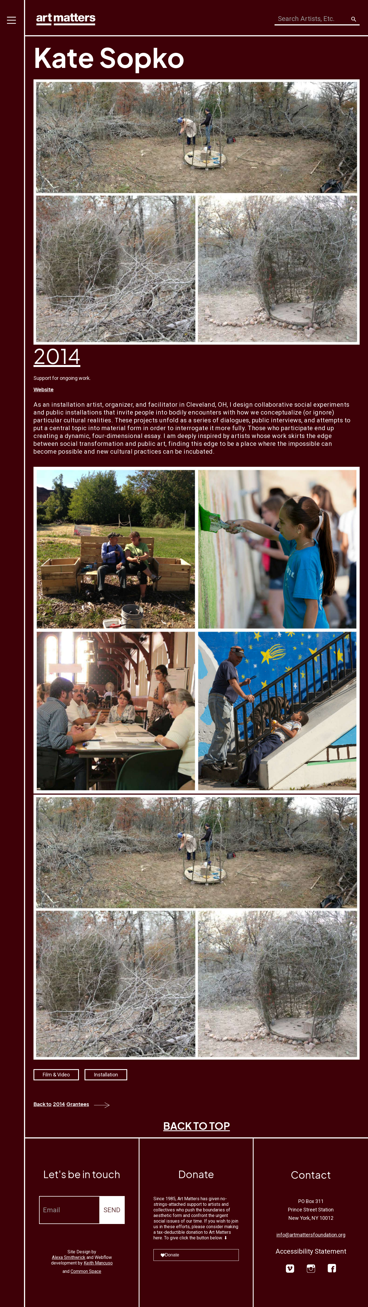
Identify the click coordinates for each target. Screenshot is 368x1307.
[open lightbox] (196, 630)
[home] (65, 18)
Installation (106, 1075)
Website (43, 389)
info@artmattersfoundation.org (310, 1235)
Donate (169, 1254)
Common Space (86, 1271)
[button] (12, 653)
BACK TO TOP (196, 1125)
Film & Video (56, 1075)
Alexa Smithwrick (68, 1257)
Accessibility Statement (311, 1251)
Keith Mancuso (98, 1263)
